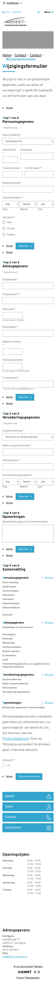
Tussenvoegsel (11, 168)
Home (6, 55)
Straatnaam (10, 279)
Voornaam (26, 150)
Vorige (9, 107)
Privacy (20, 977)
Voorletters (9, 151)
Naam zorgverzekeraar (17, 445)
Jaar (40, 209)
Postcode (9, 309)
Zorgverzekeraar (13, 431)
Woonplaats (10, 327)
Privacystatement (15, 739)
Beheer (39, 966)
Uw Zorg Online (24, 966)
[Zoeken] (38, 12)
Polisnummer (11, 460)
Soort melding (12, 135)
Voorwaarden (33, 977)
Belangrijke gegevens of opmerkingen (25, 522)
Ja (8, 765)
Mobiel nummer (11, 343)
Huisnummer (11, 294)
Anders (11, 234)
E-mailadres (10, 378)
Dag (4, 209)
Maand (23, 209)
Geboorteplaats (11, 183)
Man (9, 222)
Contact (20, 55)
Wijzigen (49, 577)
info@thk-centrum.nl (14, 957)
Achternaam (33, 168)
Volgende (23, 246)
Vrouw (10, 228)
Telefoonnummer (12, 360)
